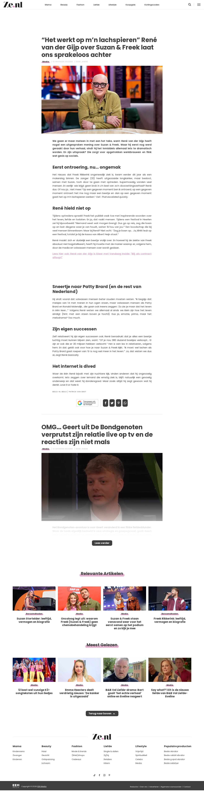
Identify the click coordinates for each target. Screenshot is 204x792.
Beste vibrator (171, 751)
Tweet (111, 403)
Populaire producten (177, 746)
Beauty (64, 4)
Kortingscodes (152, 4)
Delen (102, 403)
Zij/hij (106, 755)
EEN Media (41, 786)
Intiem (107, 763)
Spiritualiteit (141, 755)
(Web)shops (78, 755)
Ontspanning (48, 759)
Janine (84, 61)
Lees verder (102, 544)
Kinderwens (19, 751)
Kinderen (17, 759)
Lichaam (46, 763)
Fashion (80, 4)
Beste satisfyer (171, 763)
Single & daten (111, 751)
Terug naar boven (100, 716)
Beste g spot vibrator (174, 759)
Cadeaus (76, 759)
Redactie (134, 787)
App (128, 403)
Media (45, 61)
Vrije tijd (139, 751)
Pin (119, 403)
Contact (187, 787)
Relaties (108, 759)
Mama (48, 4)
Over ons (144, 787)
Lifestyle (113, 4)
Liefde (96, 4)
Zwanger (17, 755)
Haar (44, 751)
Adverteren (154, 787)
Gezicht (45, 755)
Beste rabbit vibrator (174, 755)
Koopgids (130, 4)
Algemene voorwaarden (171, 787)
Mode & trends (79, 751)
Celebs (139, 759)
